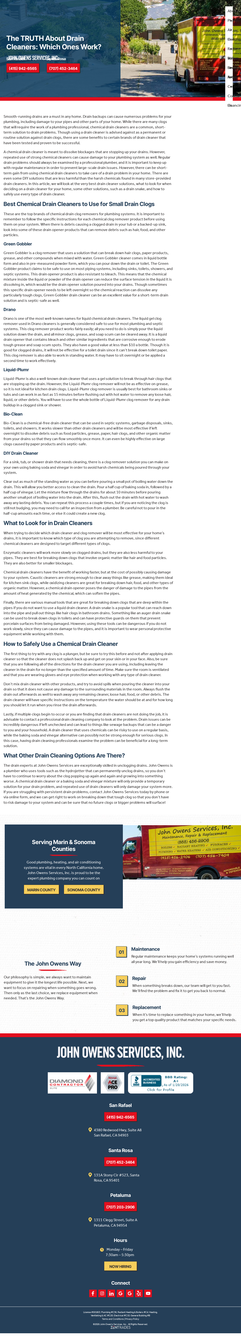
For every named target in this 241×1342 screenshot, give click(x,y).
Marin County (42, 894)
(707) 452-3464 (120, 1171)
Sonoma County (84, 894)
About (232, 12)
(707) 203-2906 (120, 1215)
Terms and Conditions (113, 1327)
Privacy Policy (132, 1327)
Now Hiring (120, 1275)
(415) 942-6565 (120, 1125)
